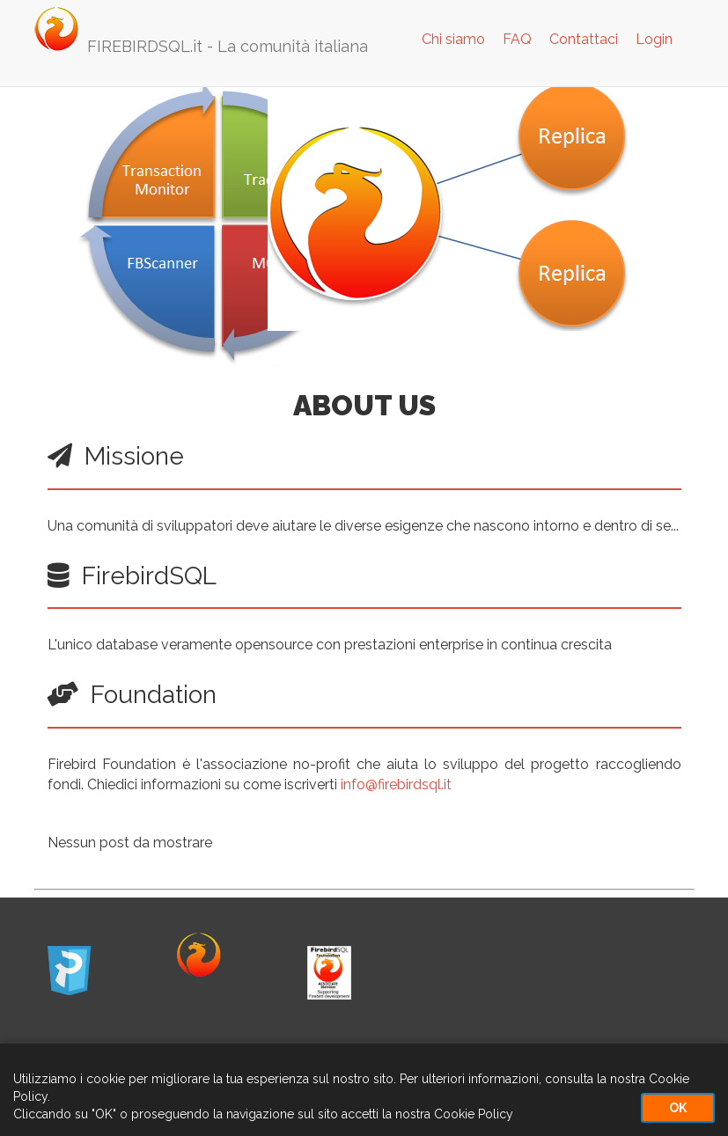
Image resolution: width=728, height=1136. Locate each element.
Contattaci (583, 39)
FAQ (517, 39)
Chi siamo (453, 39)
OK (678, 1108)
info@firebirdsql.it (396, 784)
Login (654, 39)
